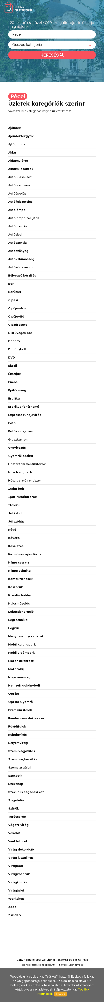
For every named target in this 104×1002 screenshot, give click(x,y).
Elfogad (60, 994)
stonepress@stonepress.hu (38, 946)
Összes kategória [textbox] (27, 46)
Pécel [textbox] (17, 36)
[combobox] (52, 36)
